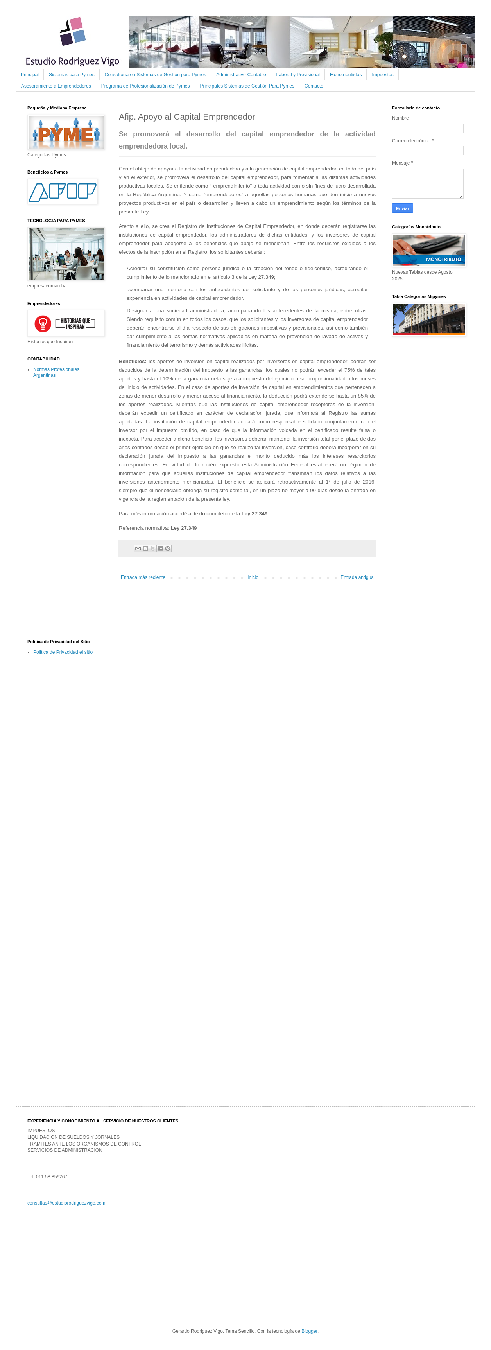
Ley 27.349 (255, 513)
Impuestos (382, 74)
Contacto (314, 86)
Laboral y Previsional (298, 74)
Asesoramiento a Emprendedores (56, 86)
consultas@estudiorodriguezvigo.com (66, 1203)
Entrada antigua (357, 577)
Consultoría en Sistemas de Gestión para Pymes (155, 74)
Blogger (309, 1331)
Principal (30, 74)
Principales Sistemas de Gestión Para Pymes (247, 86)
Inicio (252, 577)
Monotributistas (346, 74)
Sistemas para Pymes (72, 74)
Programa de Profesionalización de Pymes (145, 86)
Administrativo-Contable (241, 74)
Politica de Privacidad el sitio (63, 652)
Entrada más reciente (143, 577)
